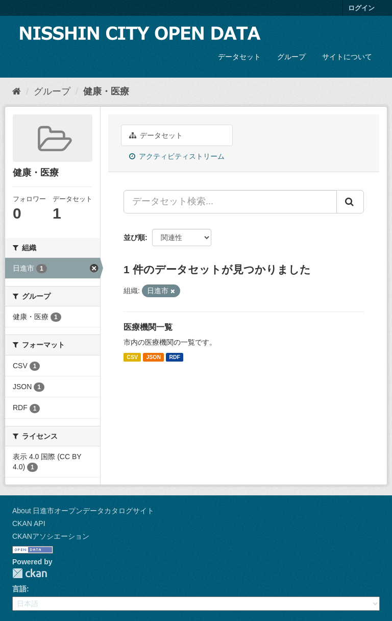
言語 (19, 589)
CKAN (29, 573)
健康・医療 (106, 91)
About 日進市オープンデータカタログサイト (83, 511)
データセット (239, 57)
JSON (153, 357)
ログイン (361, 8)
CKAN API (28, 523)
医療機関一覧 (148, 327)
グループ (291, 57)
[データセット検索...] (230, 201)
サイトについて (347, 57)
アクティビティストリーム (177, 156)
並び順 (134, 237)
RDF (174, 357)
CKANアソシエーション (50, 536)
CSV (132, 357)
